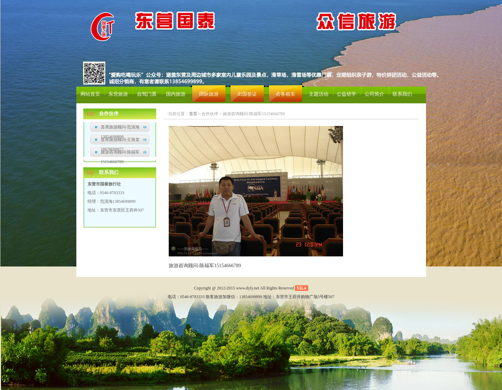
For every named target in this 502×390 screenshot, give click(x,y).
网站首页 (90, 94)
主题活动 (318, 94)
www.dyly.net (247, 288)
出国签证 (247, 94)
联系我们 (402, 94)
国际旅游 (209, 94)
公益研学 (346, 94)
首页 (193, 113)
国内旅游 (175, 94)
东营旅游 (118, 94)
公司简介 (374, 94)
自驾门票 (147, 94)
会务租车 (285, 94)
